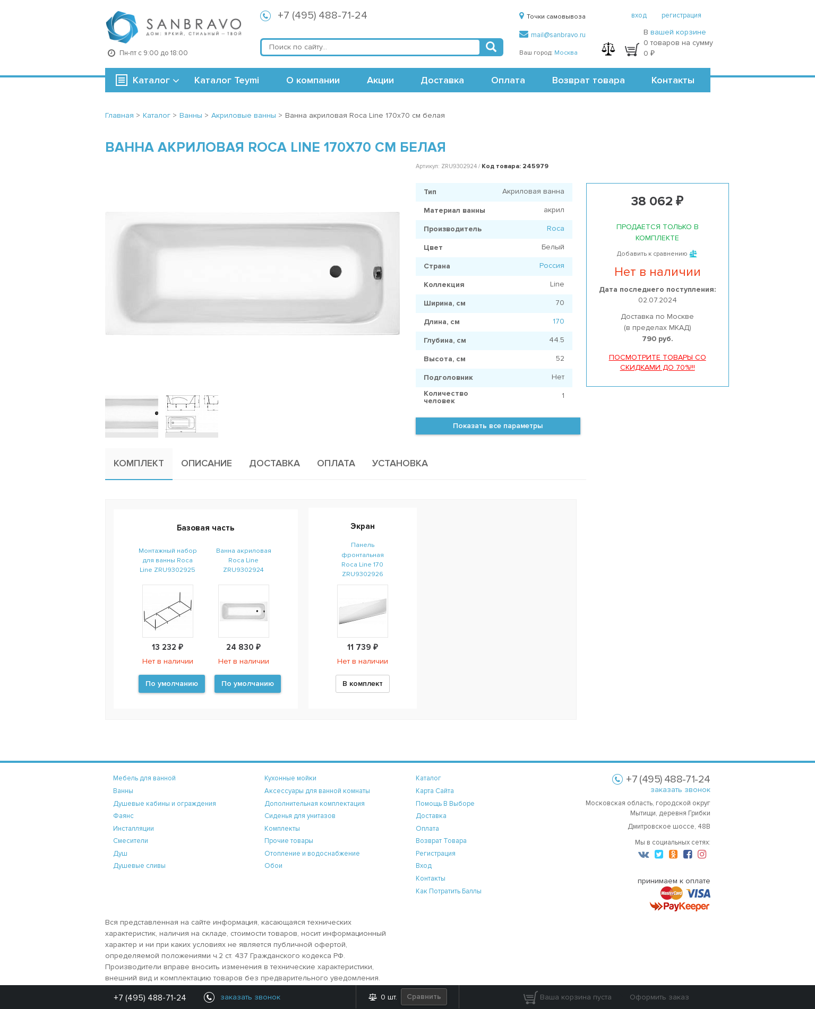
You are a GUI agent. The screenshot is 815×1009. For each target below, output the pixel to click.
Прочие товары (288, 841)
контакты (430, 878)
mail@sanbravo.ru (552, 35)
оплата (427, 828)
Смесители (130, 841)
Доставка (442, 80)
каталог (428, 778)
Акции (380, 80)
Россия (551, 265)
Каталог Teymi (226, 80)
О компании (313, 80)
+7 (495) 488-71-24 (322, 15)
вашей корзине (678, 32)
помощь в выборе (445, 803)
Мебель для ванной (144, 778)
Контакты (672, 80)
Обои (273, 866)
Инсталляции (133, 828)
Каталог (151, 80)
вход (639, 15)
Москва (566, 53)
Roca (555, 228)
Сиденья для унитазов (300, 816)
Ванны (123, 791)
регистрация (681, 15)
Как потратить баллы (449, 891)
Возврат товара (588, 80)
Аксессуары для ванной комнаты (317, 791)
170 (558, 321)
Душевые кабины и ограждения (164, 803)
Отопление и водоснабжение (312, 853)
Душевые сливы (139, 866)
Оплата (508, 80)
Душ (120, 853)
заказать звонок (680, 789)
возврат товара (441, 841)
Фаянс (123, 816)
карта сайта (435, 791)
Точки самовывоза (552, 17)
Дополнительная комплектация (314, 803)
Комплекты (282, 828)
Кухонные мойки (290, 778)
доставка (431, 816)
